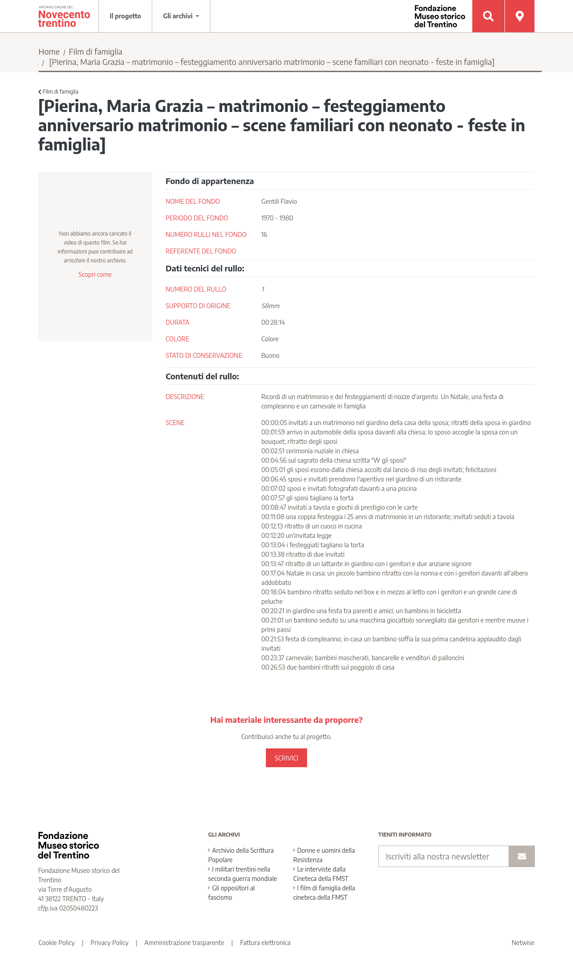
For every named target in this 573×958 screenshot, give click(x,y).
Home (49, 51)
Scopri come (94, 274)
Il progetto (125, 16)
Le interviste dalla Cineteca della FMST (320, 873)
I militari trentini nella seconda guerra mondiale (242, 873)
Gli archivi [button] (178, 16)
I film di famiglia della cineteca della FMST (324, 892)
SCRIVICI (286, 758)
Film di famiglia (96, 51)
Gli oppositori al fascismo (231, 892)
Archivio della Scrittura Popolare (241, 854)
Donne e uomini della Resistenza (324, 854)
